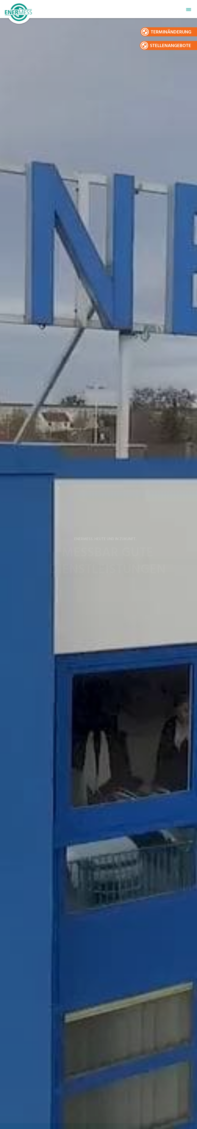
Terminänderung (171, 32)
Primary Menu (188, 9)
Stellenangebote (170, 46)
